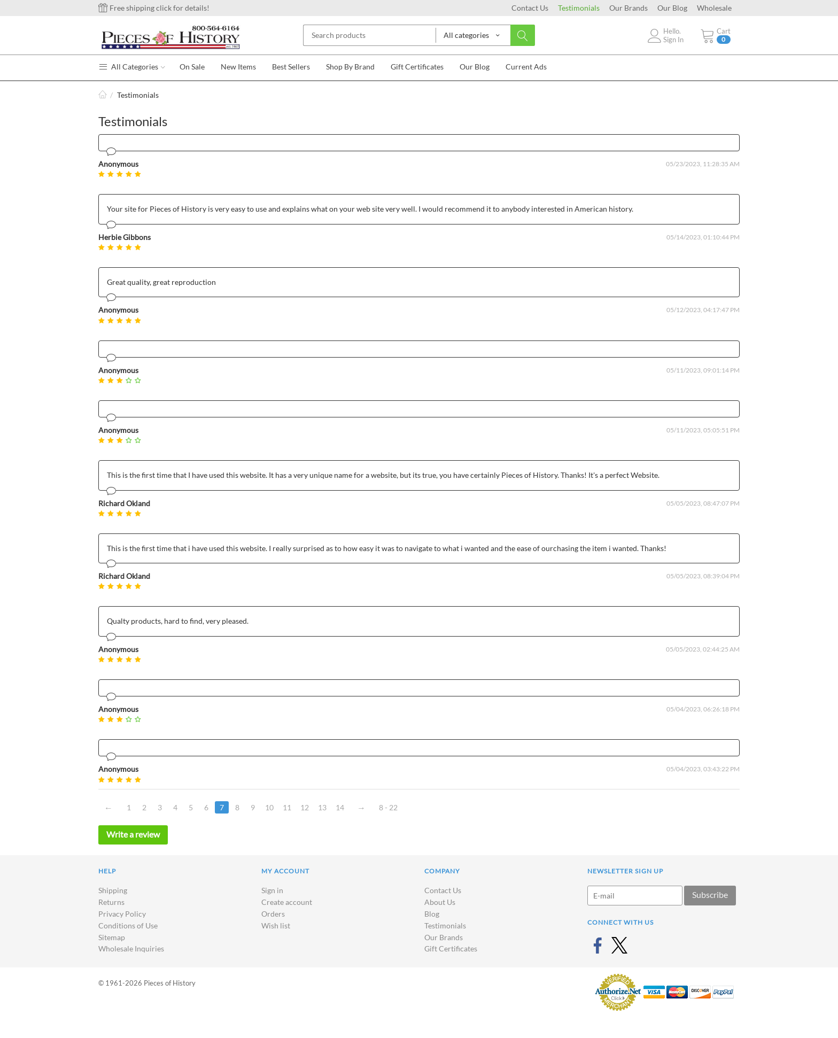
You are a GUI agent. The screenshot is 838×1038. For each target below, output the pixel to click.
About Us (439, 902)
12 (304, 807)
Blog (431, 913)
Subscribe (710, 894)
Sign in (272, 890)
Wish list (275, 925)
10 (269, 807)
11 (287, 807)
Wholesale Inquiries (131, 948)
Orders (273, 913)
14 (340, 807)
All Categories (131, 66)
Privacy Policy (122, 913)
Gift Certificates (450, 948)
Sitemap (111, 937)
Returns (111, 902)
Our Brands (628, 7)
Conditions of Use (128, 925)
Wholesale (714, 7)
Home (102, 94)
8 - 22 (388, 807)
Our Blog (672, 7)
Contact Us (529, 7)
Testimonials (579, 7)
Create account (286, 902)
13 (322, 807)
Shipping (112, 890)
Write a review (133, 834)
